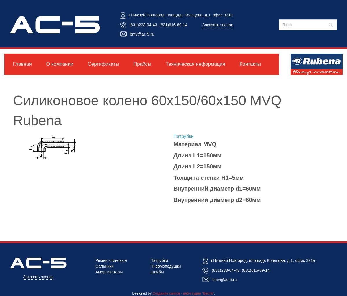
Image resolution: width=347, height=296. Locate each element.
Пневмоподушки (165, 266)
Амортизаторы (109, 272)
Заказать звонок (217, 25)
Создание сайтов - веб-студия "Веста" (183, 293)
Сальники (104, 266)
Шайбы (157, 272)
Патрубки (183, 136)
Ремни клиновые (111, 260)
